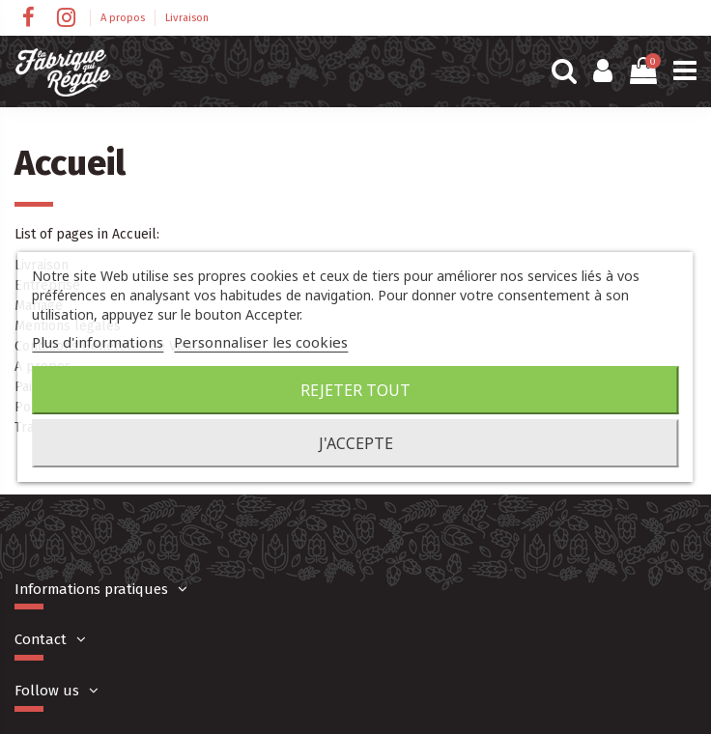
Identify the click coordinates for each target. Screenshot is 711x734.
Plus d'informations (97, 342)
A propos (124, 18)
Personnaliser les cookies (261, 342)
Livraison (187, 18)
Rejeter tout (355, 390)
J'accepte (356, 443)
